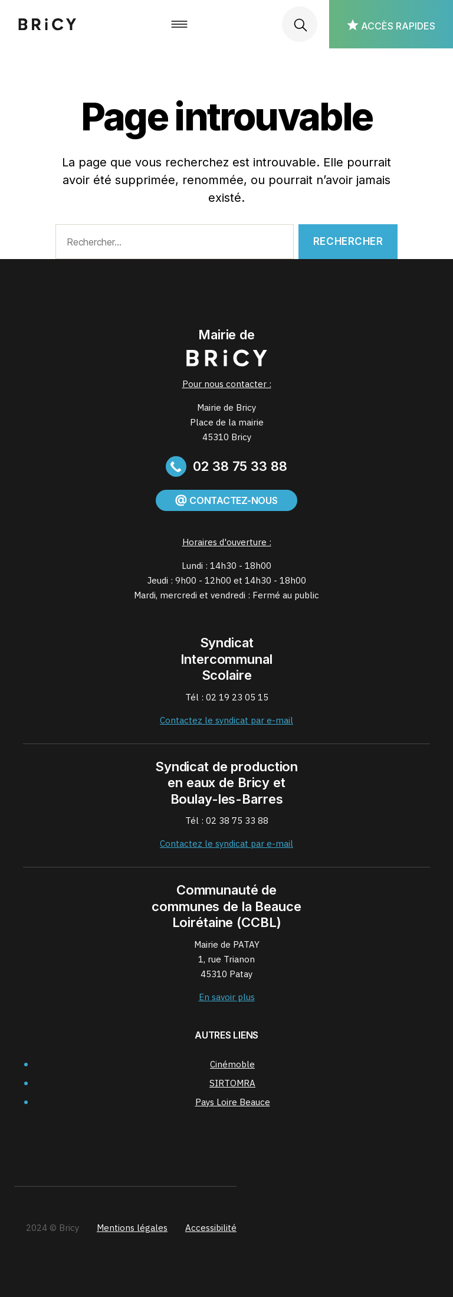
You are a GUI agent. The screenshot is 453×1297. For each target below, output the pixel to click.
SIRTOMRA (232, 1083)
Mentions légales (132, 1227)
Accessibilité (211, 1227)
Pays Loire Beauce (232, 1102)
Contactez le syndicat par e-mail (226, 720)
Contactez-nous (226, 500)
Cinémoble (232, 1064)
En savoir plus (227, 997)
